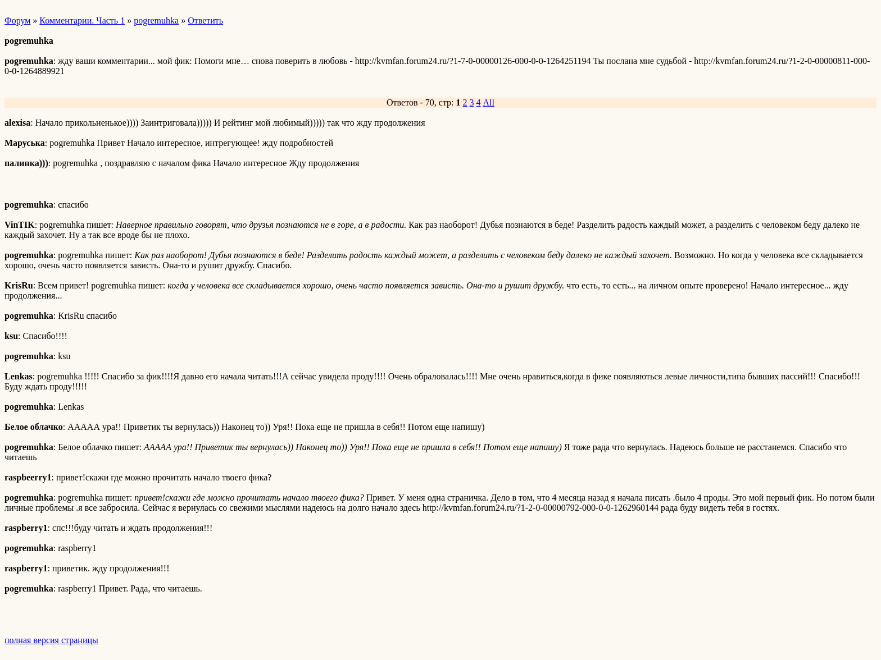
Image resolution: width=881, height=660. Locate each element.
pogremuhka (156, 20)
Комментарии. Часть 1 (82, 20)
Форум (17, 20)
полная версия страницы (51, 640)
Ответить (205, 20)
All (488, 102)
